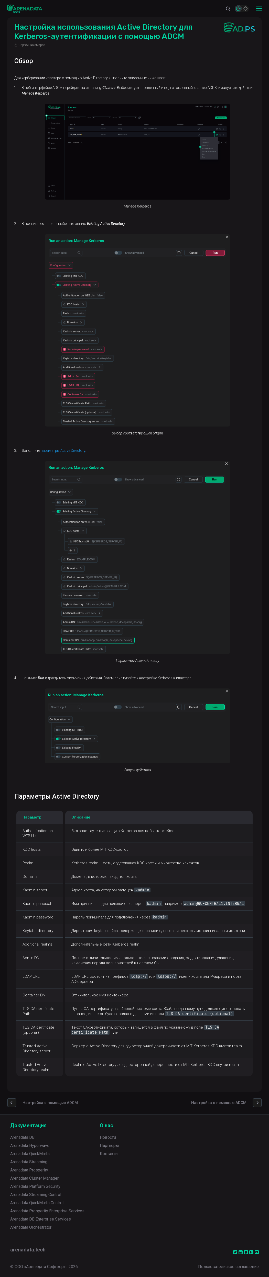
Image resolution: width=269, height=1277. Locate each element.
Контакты (109, 1153)
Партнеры (109, 1145)
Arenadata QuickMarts (30, 1153)
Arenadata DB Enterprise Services (40, 1219)
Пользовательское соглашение (228, 1266)
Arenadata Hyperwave (29, 1145)
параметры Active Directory (63, 450)
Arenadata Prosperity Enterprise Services (47, 1211)
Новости (108, 1137)
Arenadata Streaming (28, 1161)
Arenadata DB (22, 1137)
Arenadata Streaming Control (35, 1194)
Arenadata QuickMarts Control (36, 1202)
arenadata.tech (28, 1250)
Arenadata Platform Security (35, 1186)
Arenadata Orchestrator (30, 1227)
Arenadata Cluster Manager (34, 1178)
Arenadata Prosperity (29, 1170)
